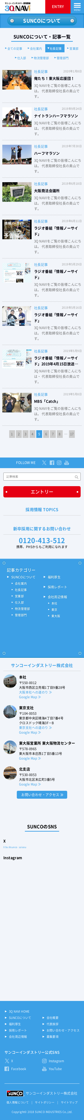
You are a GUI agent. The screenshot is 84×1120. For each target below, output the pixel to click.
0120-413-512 (42, 540)
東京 (54, 609)
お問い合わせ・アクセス (40, 794)
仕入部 (21, 58)
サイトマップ (69, 1102)
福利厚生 (54, 577)
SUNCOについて (23, 577)
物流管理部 (41, 58)
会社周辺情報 (57, 596)
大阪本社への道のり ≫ (35, 692)
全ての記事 (14, 48)
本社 (54, 603)
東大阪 (55, 615)
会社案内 (36, 48)
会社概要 (53, 1017)
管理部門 (63, 58)
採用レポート (57, 587)
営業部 (73, 48)
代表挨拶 (53, 1024)
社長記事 (56, 48)
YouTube (55, 1068)
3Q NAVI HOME (19, 1011)
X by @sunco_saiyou (14, 847)
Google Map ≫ (30, 697)
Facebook (18, 1068)
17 (72, 434)
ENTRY (58, 6)
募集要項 (53, 1036)
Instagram (56, 1061)
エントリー (42, 492)
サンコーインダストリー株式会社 (52, 1093)
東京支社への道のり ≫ (35, 727)
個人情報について (17, 1102)
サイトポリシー (44, 1102)
